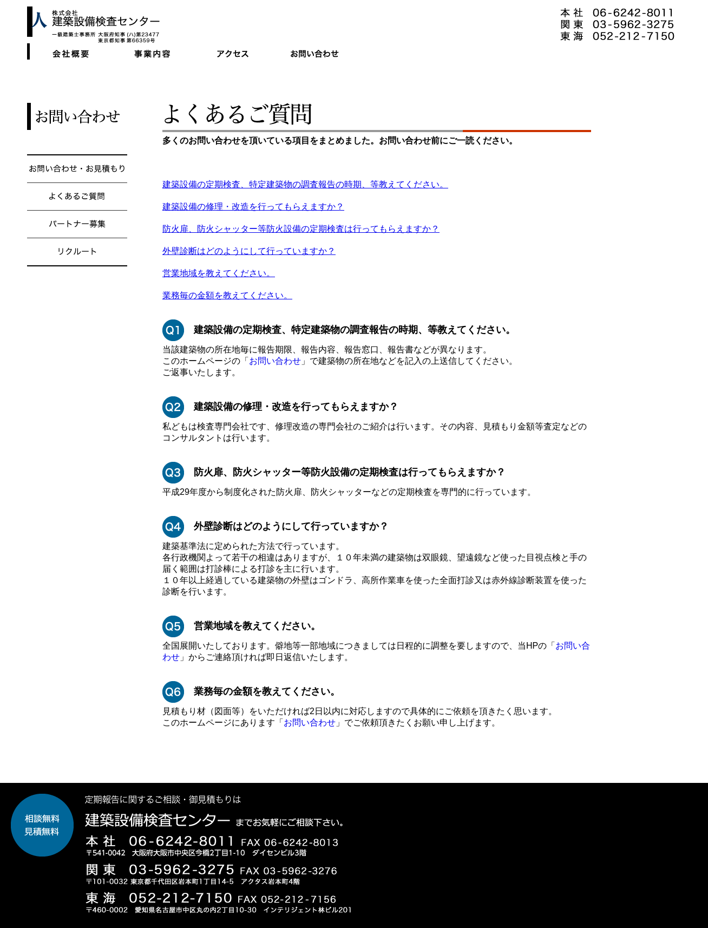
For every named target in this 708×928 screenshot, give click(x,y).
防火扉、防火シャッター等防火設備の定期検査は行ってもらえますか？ (301, 228)
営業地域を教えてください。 (218, 273)
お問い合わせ (275, 360)
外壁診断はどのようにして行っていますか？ (249, 251)
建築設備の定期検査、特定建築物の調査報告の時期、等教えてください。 (305, 184)
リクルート (77, 288)
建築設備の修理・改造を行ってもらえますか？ (253, 206)
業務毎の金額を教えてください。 (227, 295)
